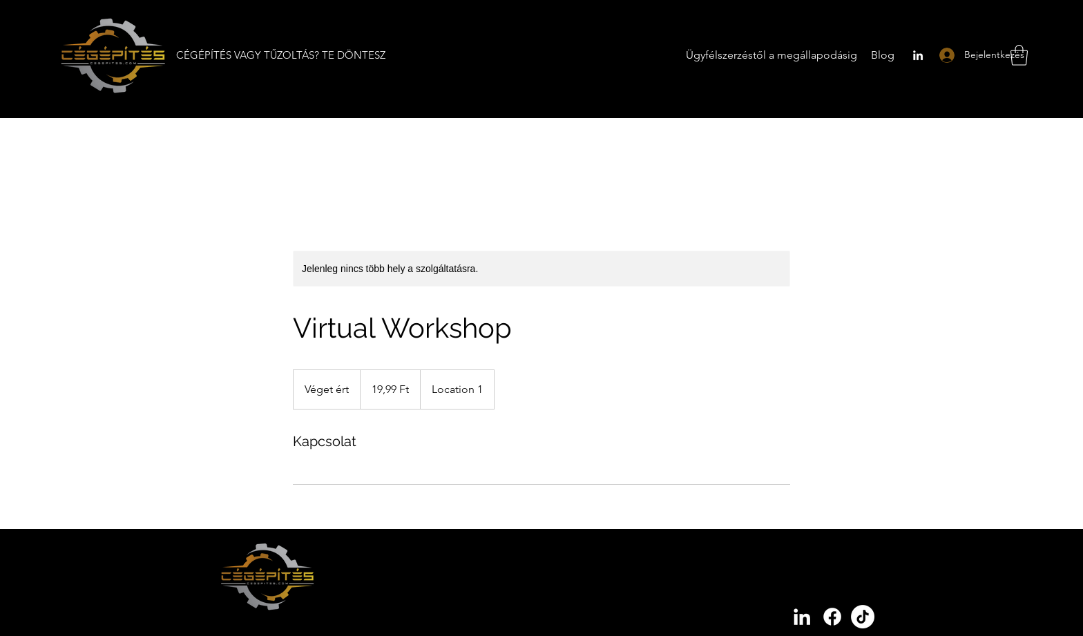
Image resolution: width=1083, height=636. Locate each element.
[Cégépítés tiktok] (862, 616)
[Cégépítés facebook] (832, 616)
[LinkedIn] (918, 55)
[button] (1019, 55)
